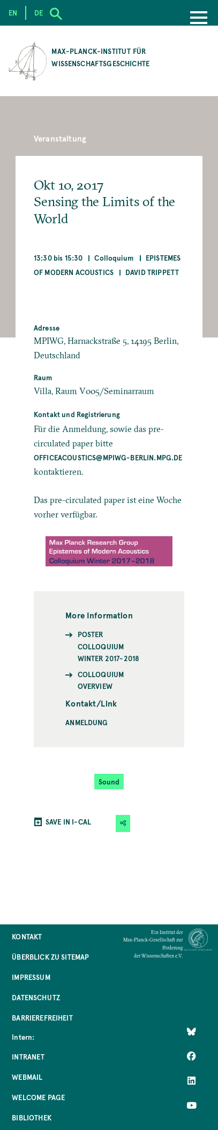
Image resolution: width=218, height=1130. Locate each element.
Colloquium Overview (101, 680)
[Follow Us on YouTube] (191, 1105)
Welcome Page (38, 1097)
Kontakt (27, 936)
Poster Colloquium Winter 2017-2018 (109, 646)
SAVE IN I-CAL (68, 822)
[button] (123, 823)
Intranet (28, 1056)
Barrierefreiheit (42, 1018)
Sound (109, 782)
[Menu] (198, 18)
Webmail (27, 1077)
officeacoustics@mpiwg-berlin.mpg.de (108, 457)
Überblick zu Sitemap (50, 957)
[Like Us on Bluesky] (191, 1031)
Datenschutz (36, 997)
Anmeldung (86, 722)
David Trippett (152, 272)
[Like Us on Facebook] (191, 1056)
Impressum (31, 977)
